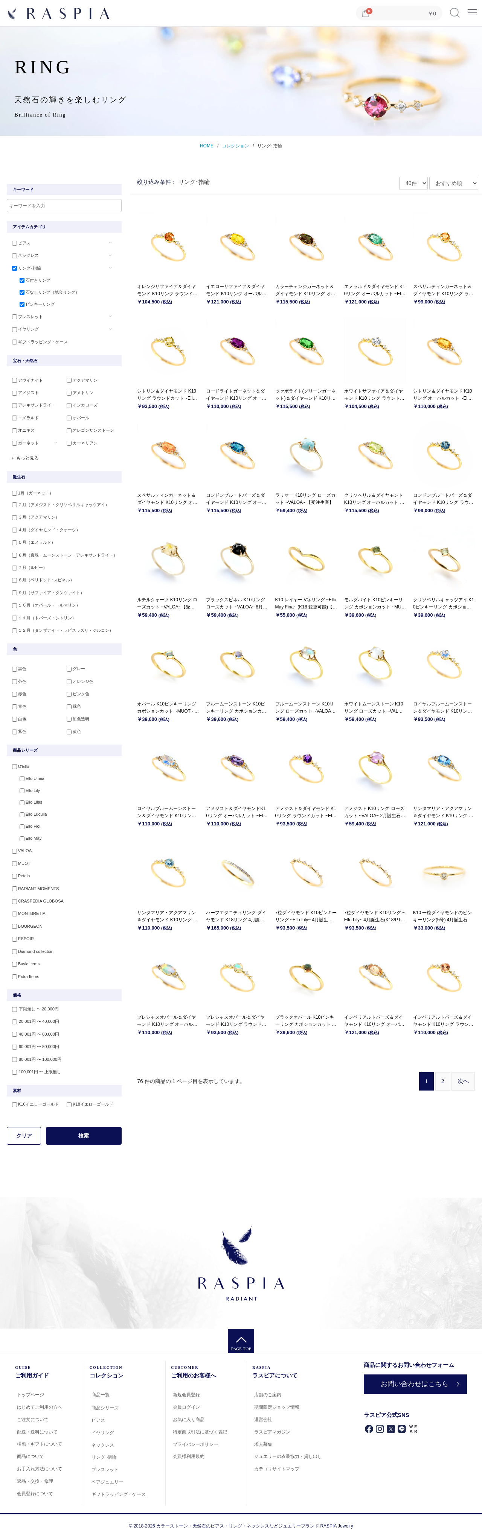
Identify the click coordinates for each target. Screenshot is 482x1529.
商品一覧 (101, 1386)
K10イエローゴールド (34, 1095)
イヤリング (24, 329)
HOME (207, 146)
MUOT (20, 858)
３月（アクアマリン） (34, 516)
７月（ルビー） (28, 564)
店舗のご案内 (267, 1386)
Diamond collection (31, 944)
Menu (472, 10)
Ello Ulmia (29, 772)
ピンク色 (76, 689)
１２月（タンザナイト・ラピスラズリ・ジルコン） (61, 625)
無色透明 (76, 713)
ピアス (20, 243)
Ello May (27, 834)
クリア (24, 1127)
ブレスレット (26, 316)
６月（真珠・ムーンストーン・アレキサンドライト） (63, 552)
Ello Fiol (27, 821)
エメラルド (24, 416)
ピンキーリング (34, 304)
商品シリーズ (105, 1399)
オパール (76, 416)
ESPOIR (21, 931)
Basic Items (24, 956)
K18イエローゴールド (88, 1095)
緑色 (72, 701)
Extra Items (24, 968)
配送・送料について (37, 1423)
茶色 (18, 677)
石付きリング (32, 280)
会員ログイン (186, 1398)
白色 (18, 713)
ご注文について (33, 1410)
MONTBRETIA (27, 907)
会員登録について (35, 1484)
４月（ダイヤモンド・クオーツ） (45, 528)
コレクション (235, 146)
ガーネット (24, 441)
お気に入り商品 (188, 1410)
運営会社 (263, 1410)
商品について (30, 1447)
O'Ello (19, 760)
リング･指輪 (269, 146)
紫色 (18, 725)
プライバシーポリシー (195, 1435)
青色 (18, 701)
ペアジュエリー (107, 1473)
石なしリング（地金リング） (46, 292)
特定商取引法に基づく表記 (200, 1423)
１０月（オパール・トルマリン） (45, 601)
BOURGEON (26, 919)
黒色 (18, 664)
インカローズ (80, 404)
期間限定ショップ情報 (276, 1398)
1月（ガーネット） (31, 491)
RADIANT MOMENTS (34, 883)
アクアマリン (80, 380)
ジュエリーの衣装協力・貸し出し (288, 1447)
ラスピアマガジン (272, 1423)
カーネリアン (80, 441)
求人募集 (263, 1435)
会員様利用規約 (188, 1447)
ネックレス (24, 255)
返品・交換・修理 (35, 1472)
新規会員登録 (186, 1386)
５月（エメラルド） (32, 540)
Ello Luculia (30, 809)
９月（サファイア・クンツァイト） (47, 589)
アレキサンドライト (32, 404)
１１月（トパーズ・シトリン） (43, 613)
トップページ (30, 1386)
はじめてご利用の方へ (39, 1398)
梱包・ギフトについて (39, 1435)
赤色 (18, 689)
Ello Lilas (28, 797)
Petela (19, 871)
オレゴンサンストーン (89, 429)
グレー (74, 664)
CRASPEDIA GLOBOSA (36, 895)
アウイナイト (26, 380)
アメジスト (24, 392)
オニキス (22, 429)
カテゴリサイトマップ (276, 1460)
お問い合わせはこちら (414, 1375)
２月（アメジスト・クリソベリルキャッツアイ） (59, 503)
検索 (83, 1127)
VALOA (20, 846)
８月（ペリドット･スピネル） (42, 576)
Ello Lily (27, 785)
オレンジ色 (78, 677)
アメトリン (78, 392)
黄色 (72, 725)
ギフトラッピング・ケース (38, 341)
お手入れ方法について (39, 1459)
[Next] (463, 1081)
